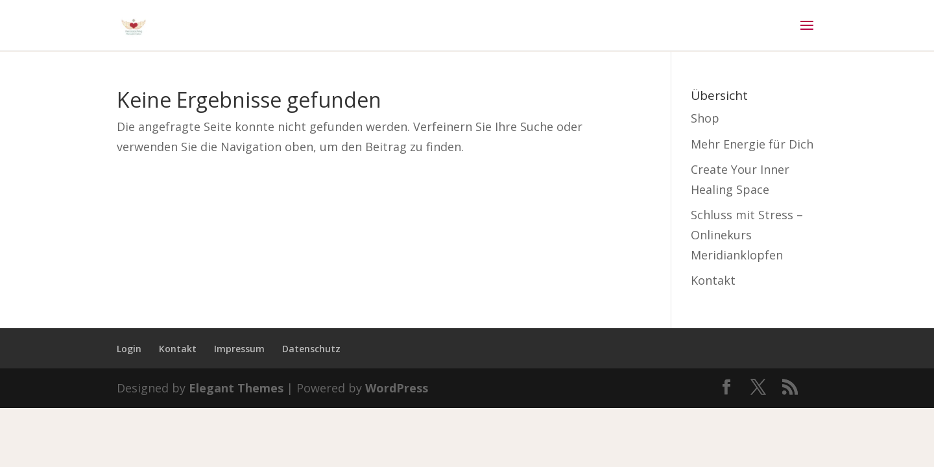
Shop (705, 118)
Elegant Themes (236, 388)
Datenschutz (311, 348)
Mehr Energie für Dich (752, 144)
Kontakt (713, 280)
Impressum (239, 348)
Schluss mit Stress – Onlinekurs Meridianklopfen (747, 234)
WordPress (396, 388)
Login (129, 348)
